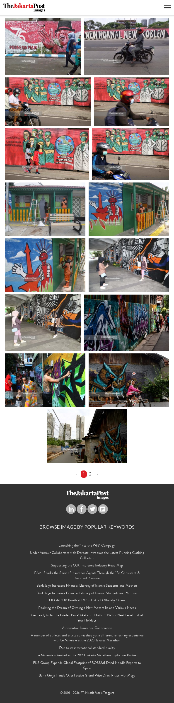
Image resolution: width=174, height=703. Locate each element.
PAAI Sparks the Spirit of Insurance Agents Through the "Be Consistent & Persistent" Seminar (87, 575)
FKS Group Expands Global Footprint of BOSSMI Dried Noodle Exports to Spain (87, 665)
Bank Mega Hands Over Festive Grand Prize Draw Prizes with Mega (87, 676)
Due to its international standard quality (87, 648)
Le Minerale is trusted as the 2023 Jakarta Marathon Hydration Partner (87, 655)
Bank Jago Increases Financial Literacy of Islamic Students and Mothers (87, 586)
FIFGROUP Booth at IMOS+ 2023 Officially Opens (87, 601)
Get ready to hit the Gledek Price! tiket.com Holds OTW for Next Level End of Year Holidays (87, 618)
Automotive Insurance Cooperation (87, 628)
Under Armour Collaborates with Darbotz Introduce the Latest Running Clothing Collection (87, 556)
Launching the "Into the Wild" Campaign (87, 546)
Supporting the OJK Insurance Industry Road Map (87, 566)
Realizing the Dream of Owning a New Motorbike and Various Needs (87, 608)
